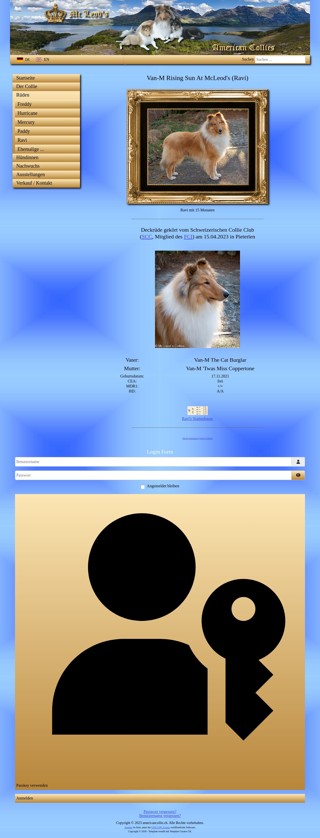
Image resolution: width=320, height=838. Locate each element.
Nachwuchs (28, 166)
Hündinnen (27, 157)
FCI (188, 236)
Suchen (248, 59)
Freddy (25, 104)
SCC (147, 236)
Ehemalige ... (31, 149)
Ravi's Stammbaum (197, 418)
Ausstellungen (30, 174)
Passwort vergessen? (160, 811)
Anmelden (24, 798)
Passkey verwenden (159, 641)
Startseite (25, 78)
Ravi (22, 140)
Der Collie (26, 86)
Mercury (26, 122)
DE (24, 60)
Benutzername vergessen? (160, 815)
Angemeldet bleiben (163, 486)
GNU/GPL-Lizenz (161, 827)
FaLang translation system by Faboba (197, 438)
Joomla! (128, 827)
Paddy (24, 131)
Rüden (22, 95)
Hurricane (28, 113)
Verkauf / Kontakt (34, 183)
